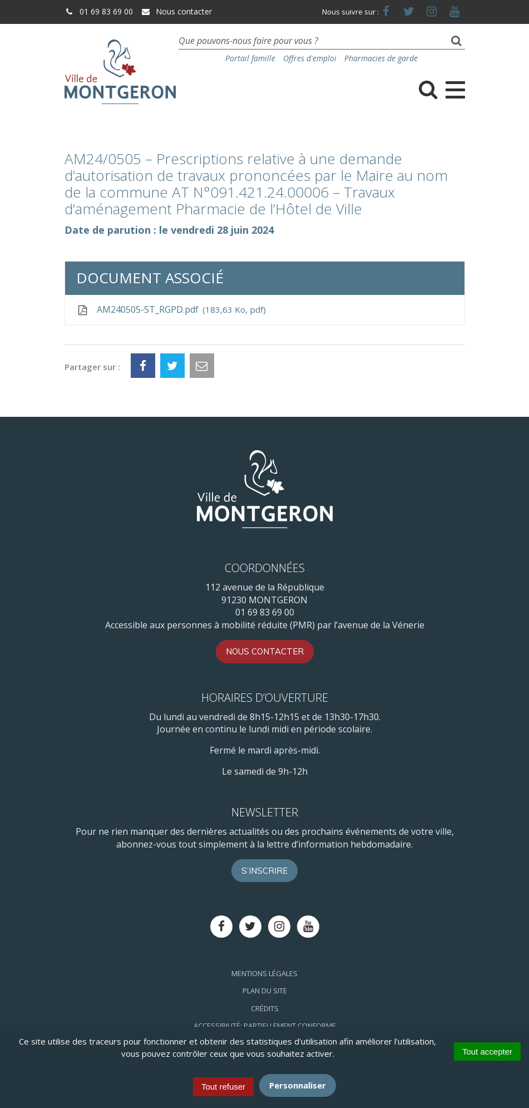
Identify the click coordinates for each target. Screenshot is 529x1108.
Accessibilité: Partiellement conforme (265, 1026)
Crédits (265, 1008)
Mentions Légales (264, 973)
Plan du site (265, 991)
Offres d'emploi (310, 58)
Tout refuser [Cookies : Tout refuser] (223, 1086)
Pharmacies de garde (381, 58)
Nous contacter (176, 11)
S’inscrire (264, 870)
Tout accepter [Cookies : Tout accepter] (487, 1051)
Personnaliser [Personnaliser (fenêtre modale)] (297, 1085)
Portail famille (250, 58)
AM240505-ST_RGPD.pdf (171, 309)
